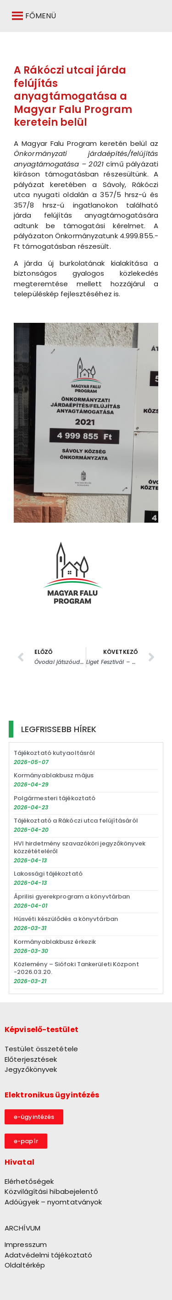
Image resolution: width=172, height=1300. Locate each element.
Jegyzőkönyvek (31, 1069)
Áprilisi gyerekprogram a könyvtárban (72, 896)
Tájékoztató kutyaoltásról (54, 753)
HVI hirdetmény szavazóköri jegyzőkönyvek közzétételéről (79, 847)
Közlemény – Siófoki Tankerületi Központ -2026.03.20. (76, 968)
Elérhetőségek (29, 1181)
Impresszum (26, 1244)
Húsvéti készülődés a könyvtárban (66, 919)
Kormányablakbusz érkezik (55, 941)
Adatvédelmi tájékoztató (48, 1255)
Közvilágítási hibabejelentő (51, 1191)
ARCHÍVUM (22, 1228)
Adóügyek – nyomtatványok (53, 1202)
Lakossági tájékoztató (48, 873)
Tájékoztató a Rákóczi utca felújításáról (76, 820)
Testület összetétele (41, 1049)
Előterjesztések (31, 1059)
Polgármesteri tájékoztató (55, 798)
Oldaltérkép (25, 1265)
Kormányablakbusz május (54, 775)
